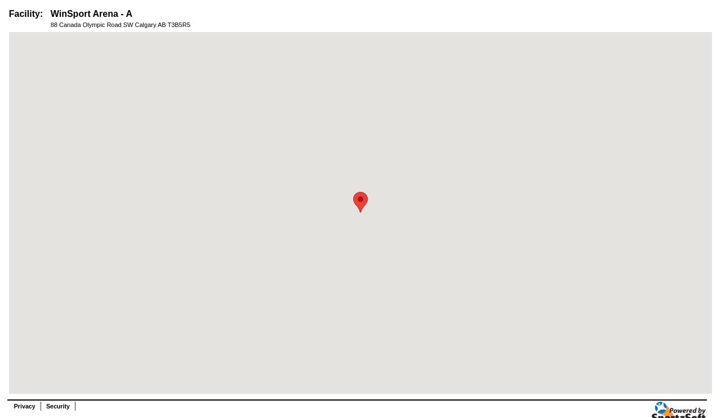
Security (58, 406)
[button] (360, 202)
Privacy (24, 406)
